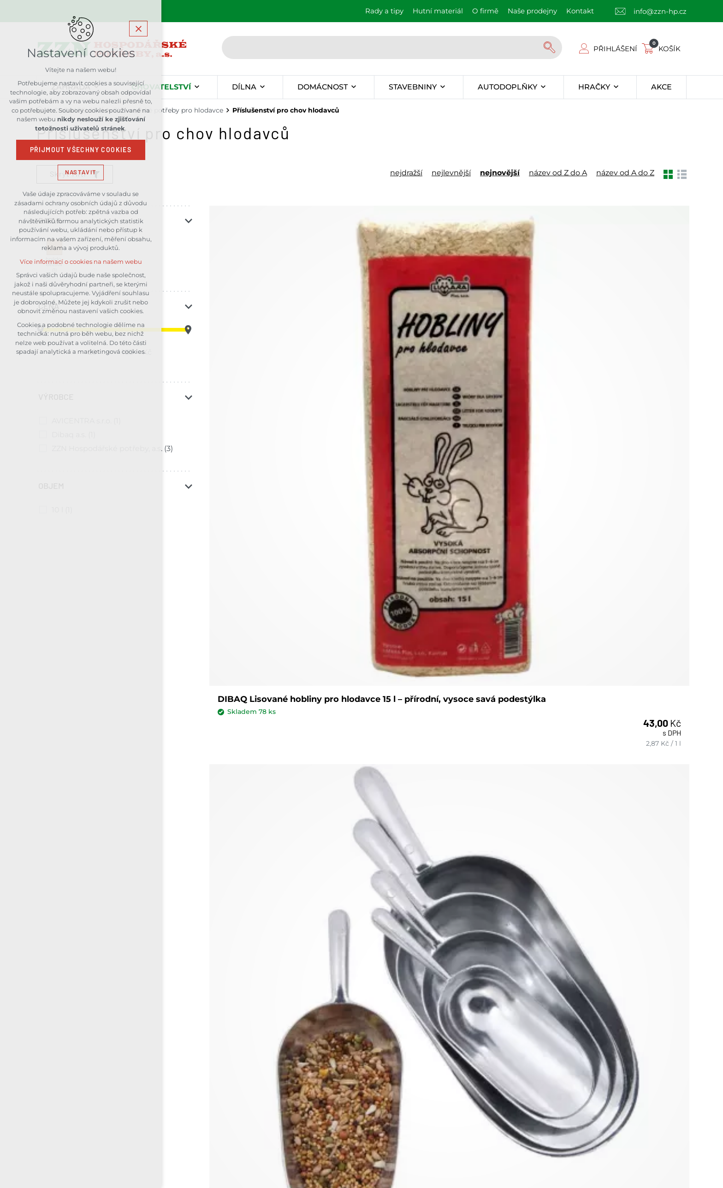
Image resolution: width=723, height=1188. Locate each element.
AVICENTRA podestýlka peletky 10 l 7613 (433, 634)
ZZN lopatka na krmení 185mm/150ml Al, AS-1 (270, 634)
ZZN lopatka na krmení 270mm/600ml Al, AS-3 (432, 374)
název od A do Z (625, 173)
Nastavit (80, 172)
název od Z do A (558, 173)
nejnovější (500, 173)
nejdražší (406, 173)
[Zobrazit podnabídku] (196, 87)
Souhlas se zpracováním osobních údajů (448, 854)
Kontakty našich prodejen (252, 961)
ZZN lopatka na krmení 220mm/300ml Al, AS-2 (595, 374)
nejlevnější (451, 173)
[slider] (188, 329)
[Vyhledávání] (550, 47)
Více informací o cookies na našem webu (81, 261)
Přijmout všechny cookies (81, 150)
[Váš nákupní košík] (663, 48)
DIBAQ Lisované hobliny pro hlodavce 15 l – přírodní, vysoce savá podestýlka (286, 379)
